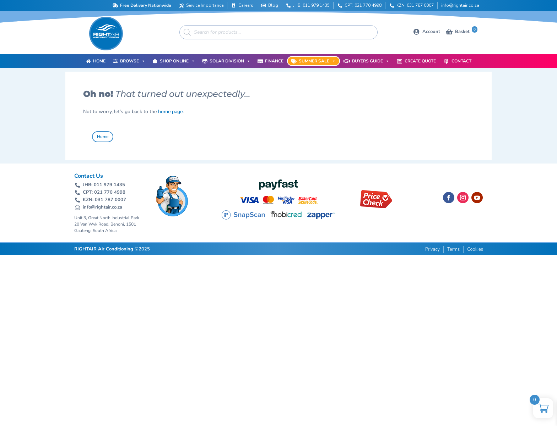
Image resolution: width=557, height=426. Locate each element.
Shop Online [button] (177, 61)
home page (170, 111)
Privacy (432, 249)
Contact (461, 61)
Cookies (475, 249)
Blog (273, 5)
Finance (274, 61)
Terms (453, 249)
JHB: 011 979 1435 (311, 5)
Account (431, 31)
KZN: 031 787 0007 (415, 5)
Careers (245, 5)
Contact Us (88, 175)
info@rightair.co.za (460, 5)
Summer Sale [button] (317, 61)
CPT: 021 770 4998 (363, 5)
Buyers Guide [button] (370, 61)
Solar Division (230, 61)
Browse (132, 61)
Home (99, 61)
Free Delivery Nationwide (145, 5)
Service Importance (204, 5)
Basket (466, 31)
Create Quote (420, 61)
